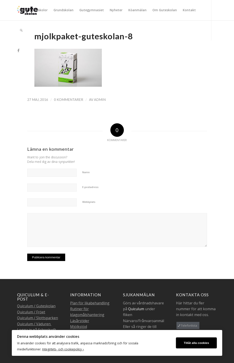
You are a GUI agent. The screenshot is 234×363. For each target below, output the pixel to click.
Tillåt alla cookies (196, 343)
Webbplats (88, 202)
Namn (86, 172)
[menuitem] (23, 10)
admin (100, 99)
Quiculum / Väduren (34, 323)
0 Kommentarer (68, 99)
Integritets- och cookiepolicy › (63, 349)
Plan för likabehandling (89, 303)
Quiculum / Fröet (31, 312)
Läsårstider (79, 320)
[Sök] (21, 30)
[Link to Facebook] (18, 50)
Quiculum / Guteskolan (36, 305)
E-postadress (90, 187)
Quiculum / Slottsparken (37, 317)
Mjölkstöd (78, 326)
